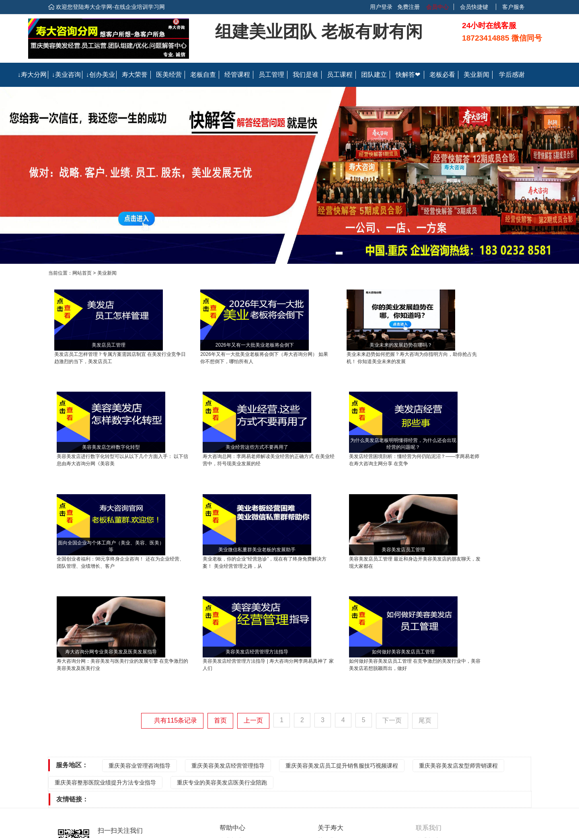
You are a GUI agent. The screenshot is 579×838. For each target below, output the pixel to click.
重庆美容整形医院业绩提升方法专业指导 (105, 664)
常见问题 (231, 742)
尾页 (425, 602)
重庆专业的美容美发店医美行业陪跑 (222, 664)
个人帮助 (231, 732)
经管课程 (237, 74)
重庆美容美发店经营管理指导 (228, 647)
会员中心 (437, 7)
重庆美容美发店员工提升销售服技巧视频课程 (341, 647)
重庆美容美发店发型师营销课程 (458, 647)
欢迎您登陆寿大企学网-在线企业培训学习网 (110, 7)
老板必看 (442, 74)
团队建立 (374, 74)
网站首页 (82, 273)
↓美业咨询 (66, 74)
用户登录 (381, 7)
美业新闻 (476, 74)
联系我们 (329, 732)
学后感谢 (512, 74)
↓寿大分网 (32, 74)
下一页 (392, 602)
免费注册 (408, 7)
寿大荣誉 (135, 74)
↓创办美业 (100, 74)
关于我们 (329, 722)
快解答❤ (408, 74)
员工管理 (271, 74)
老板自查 (203, 74)
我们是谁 (305, 74)
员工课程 (340, 74)
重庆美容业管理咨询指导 (139, 647)
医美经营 (169, 74)
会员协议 (329, 742)
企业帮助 (231, 722)
